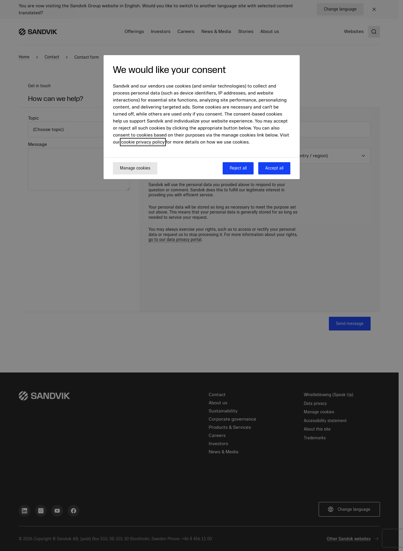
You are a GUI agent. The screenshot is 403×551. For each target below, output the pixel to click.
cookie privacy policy (143, 142)
